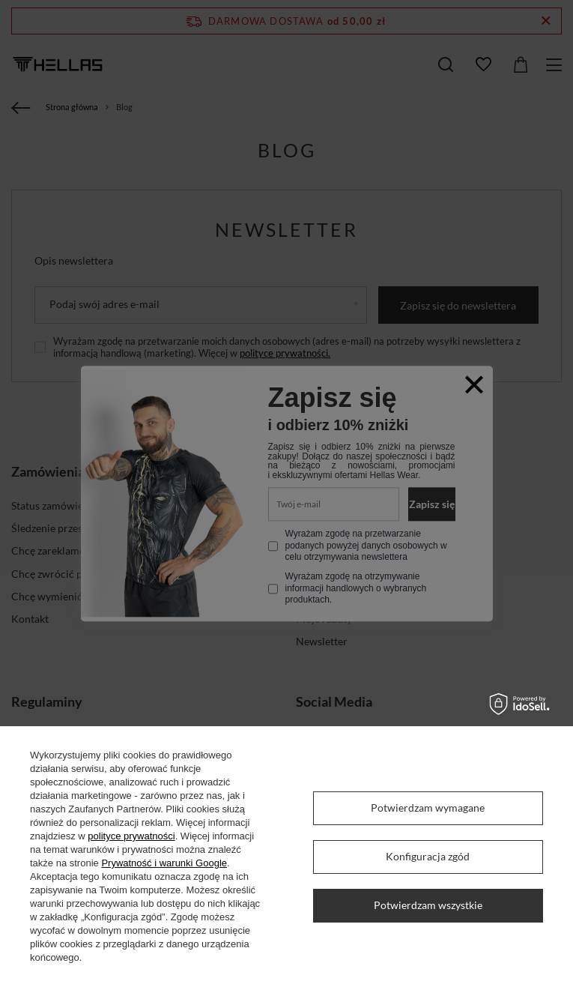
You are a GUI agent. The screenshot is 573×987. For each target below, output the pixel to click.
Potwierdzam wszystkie (428, 905)
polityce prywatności (131, 836)
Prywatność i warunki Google (164, 863)
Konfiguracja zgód (428, 856)
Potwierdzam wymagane (428, 807)
